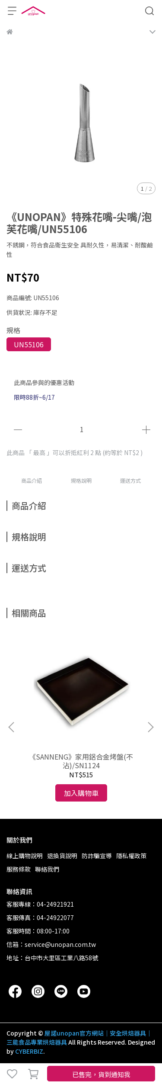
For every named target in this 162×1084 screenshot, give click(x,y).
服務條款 (18, 869)
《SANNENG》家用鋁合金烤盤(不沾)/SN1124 (81, 761)
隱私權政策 (131, 855)
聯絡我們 (47, 869)
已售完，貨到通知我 (101, 1074)
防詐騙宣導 (97, 855)
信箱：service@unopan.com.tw (51, 944)
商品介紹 (31, 480)
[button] (150, 727)
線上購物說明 (24, 855)
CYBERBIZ (29, 1051)
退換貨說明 (62, 855)
